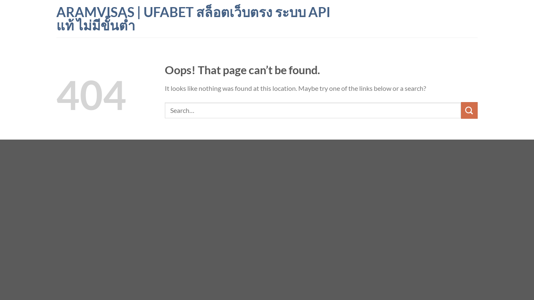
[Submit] (469, 110)
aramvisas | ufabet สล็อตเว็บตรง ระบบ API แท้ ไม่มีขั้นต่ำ (193, 18)
